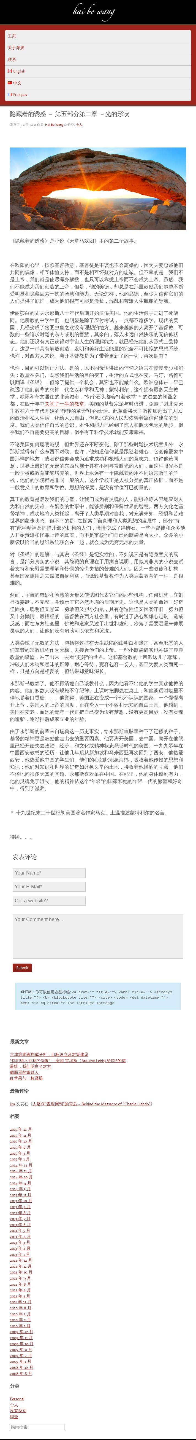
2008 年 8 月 (21, 1374)
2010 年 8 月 (20, 1309)
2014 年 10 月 (21, 1178)
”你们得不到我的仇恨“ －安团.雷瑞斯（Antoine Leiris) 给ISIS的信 (68, 1061)
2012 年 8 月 (20, 1285)
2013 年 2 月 (20, 1249)
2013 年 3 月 (20, 1243)
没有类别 (18, 1411)
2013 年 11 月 (20, 1196)
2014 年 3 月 (20, 1189)
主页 (12, 36)
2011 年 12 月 (21, 1302)
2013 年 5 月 (20, 1231)
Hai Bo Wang (93, 12)
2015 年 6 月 (20, 1148)
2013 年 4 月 (20, 1237)
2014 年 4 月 (20, 1184)
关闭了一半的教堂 (64, 404)
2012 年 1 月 (20, 1297)
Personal (17, 1400)
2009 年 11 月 (21, 1338)
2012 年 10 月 (21, 1273)
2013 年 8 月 (20, 1213)
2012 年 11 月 (21, 1267)
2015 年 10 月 (21, 1142)
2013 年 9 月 (20, 1207)
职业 (14, 1417)
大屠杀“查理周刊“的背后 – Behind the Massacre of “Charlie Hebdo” (91, 1105)
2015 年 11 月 (20, 1136)
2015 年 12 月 (21, 1130)
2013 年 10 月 (21, 1201)
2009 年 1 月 (20, 1362)
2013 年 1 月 (20, 1255)
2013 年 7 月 (20, 1219)
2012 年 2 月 (20, 1291)
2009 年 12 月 (21, 1332)
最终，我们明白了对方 (30, 1067)
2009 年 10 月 (22, 1344)
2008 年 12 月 (21, 1368)
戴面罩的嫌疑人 (24, 1073)
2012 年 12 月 (21, 1261)
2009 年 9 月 (21, 1350)
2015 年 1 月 (20, 1160)
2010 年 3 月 (20, 1315)
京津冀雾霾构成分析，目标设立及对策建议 (49, 1055)
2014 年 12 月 (21, 1166)
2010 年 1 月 (20, 1326)
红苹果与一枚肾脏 (26, 1079)
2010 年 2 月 (20, 1320)
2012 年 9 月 (20, 1279)
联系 (12, 59)
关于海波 (16, 47)
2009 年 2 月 (21, 1356)
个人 (79, 125)
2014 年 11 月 (21, 1172)
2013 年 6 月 (20, 1225)
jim (12, 1105)
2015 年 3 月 (20, 1154)
